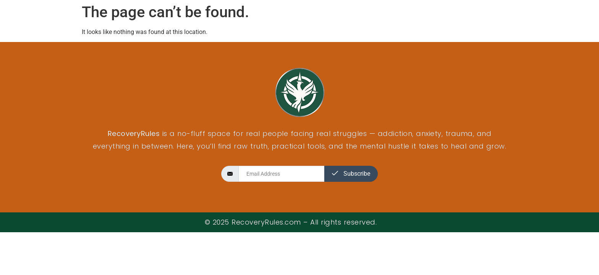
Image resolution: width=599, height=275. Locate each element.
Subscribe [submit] (351, 173)
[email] (281, 174)
